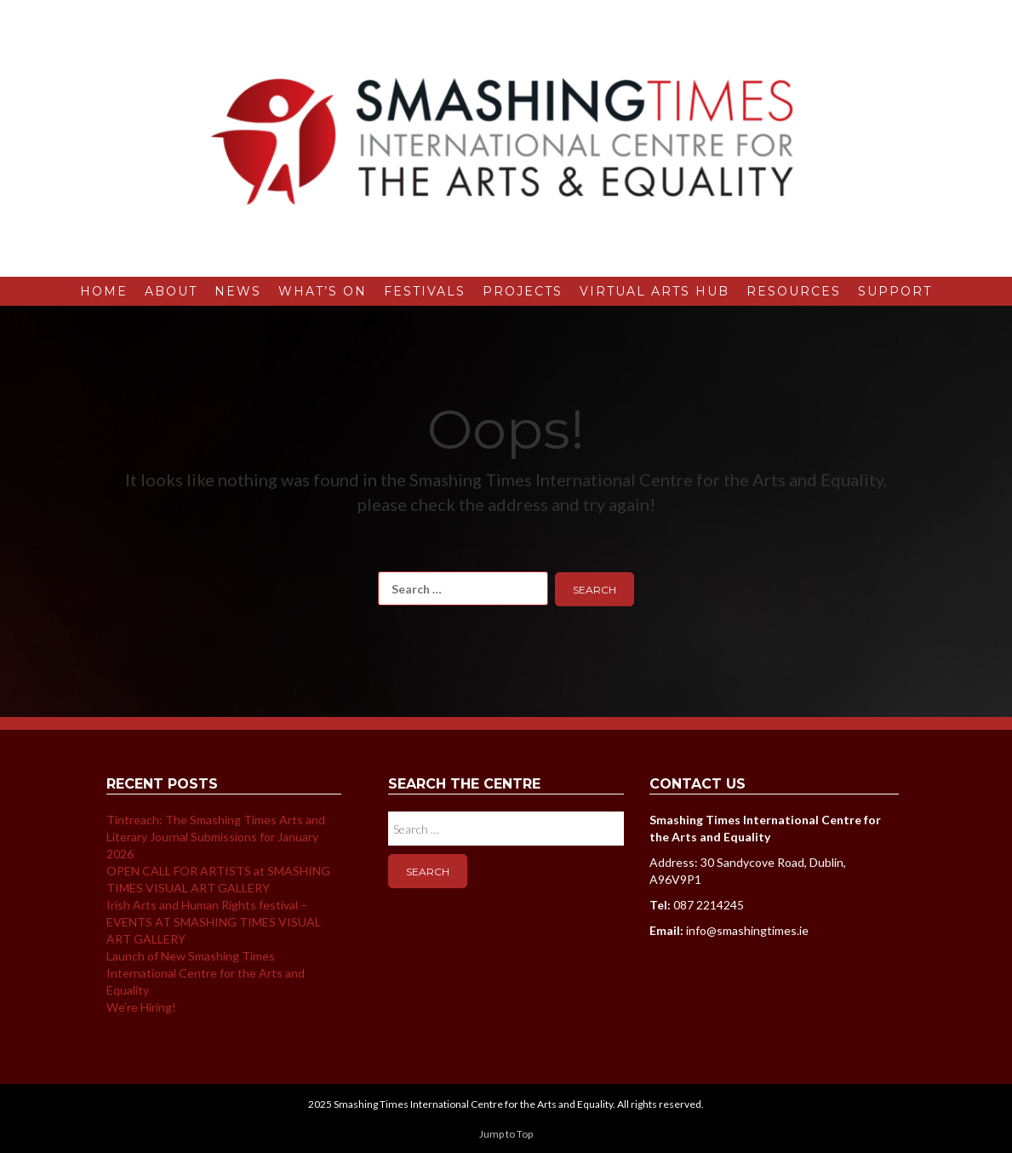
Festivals (425, 291)
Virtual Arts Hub (654, 291)
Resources (793, 291)
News (237, 291)
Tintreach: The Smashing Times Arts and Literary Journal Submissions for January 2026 (215, 836)
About (171, 291)
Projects (523, 291)
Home (104, 291)
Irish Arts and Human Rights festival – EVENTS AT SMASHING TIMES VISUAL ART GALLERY (213, 922)
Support (895, 291)
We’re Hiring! (141, 1007)
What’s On (322, 291)
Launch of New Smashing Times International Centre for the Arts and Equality (205, 973)
